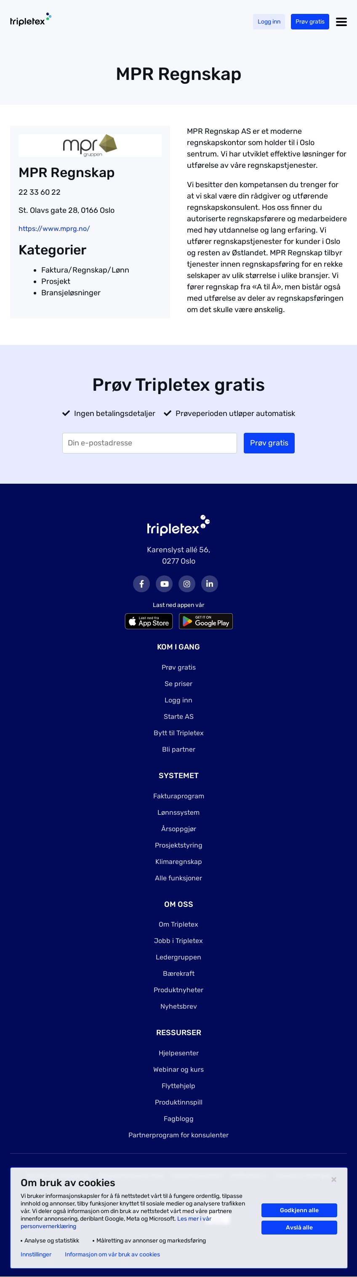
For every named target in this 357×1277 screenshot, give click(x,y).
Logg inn (269, 21)
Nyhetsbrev (178, 1006)
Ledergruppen (178, 957)
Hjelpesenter (179, 1053)
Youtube (164, 583)
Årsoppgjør (178, 829)
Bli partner (178, 749)
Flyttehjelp (178, 1086)
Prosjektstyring (178, 845)
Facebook (141, 583)
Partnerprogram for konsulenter (178, 1135)
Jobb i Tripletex (178, 941)
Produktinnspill (178, 1102)
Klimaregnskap (178, 862)
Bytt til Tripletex (179, 733)
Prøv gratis (310, 21)
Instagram (186, 583)
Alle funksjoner (178, 878)
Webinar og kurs (178, 1069)
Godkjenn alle (299, 1210)
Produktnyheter (178, 990)
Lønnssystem (178, 812)
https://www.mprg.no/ (54, 229)
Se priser (178, 684)
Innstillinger (36, 1254)
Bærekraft (178, 974)
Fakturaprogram (178, 796)
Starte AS (179, 717)
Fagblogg (179, 1119)
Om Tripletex (178, 924)
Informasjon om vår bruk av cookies (112, 1254)
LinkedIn (209, 583)
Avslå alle (299, 1227)
